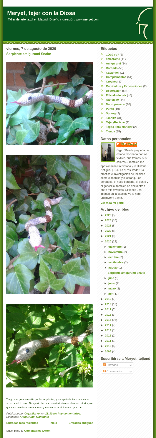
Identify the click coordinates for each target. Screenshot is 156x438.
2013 (108, 330)
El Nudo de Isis (116, 95)
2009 (108, 351)
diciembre (115, 246)
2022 (108, 230)
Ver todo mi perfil (112, 203)
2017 (108, 309)
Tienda (110, 131)
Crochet (111, 81)
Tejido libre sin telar (119, 127)
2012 (108, 335)
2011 (108, 340)
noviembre (115, 252)
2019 (108, 299)
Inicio (53, 422)
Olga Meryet (129, 144)
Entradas (110, 365)
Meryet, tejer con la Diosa (41, 13)
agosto (113, 267)
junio (112, 283)
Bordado (112, 68)
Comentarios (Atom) (37, 430)
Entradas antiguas (81, 422)
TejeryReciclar (115, 122)
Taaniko (111, 118)
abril (111, 293)
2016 (108, 314)
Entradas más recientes (22, 422)
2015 (108, 319)
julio (111, 278)
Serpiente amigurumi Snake (28, 54)
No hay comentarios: (67, 413)
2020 (108, 241)
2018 (108, 304)
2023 (108, 225)
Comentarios (113, 371)
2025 (108, 215)
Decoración (113, 90)
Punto (110, 108)
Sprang (111, 113)
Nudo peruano (115, 104)
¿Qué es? (112, 54)
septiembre (116, 262)
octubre (113, 257)
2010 (108, 346)
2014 (108, 325)
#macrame (113, 59)
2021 (108, 236)
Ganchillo (42, 416)
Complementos (116, 77)
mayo (112, 288)
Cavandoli (112, 72)
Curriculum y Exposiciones (124, 86)
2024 (108, 220)
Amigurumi (27, 416)
